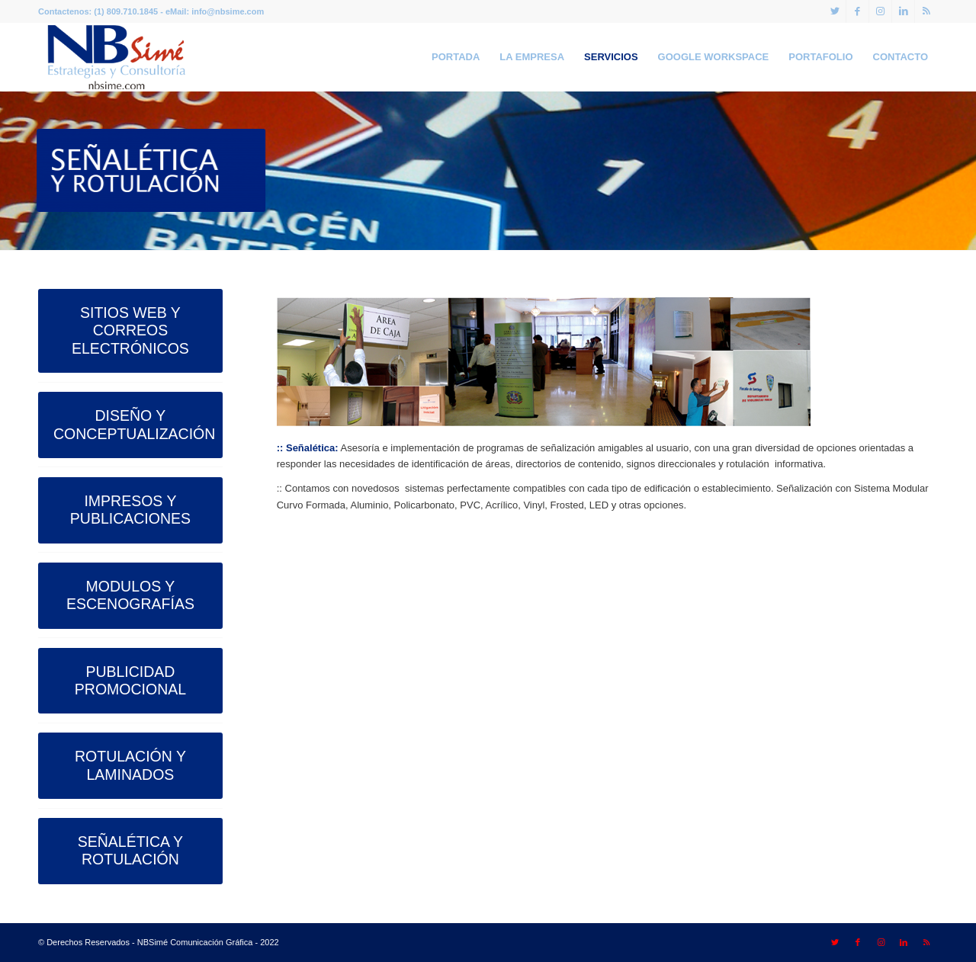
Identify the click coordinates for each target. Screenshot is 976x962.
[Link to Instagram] (880, 11)
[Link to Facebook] (857, 11)
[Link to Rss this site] (926, 11)
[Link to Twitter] (835, 11)
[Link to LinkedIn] (903, 11)
